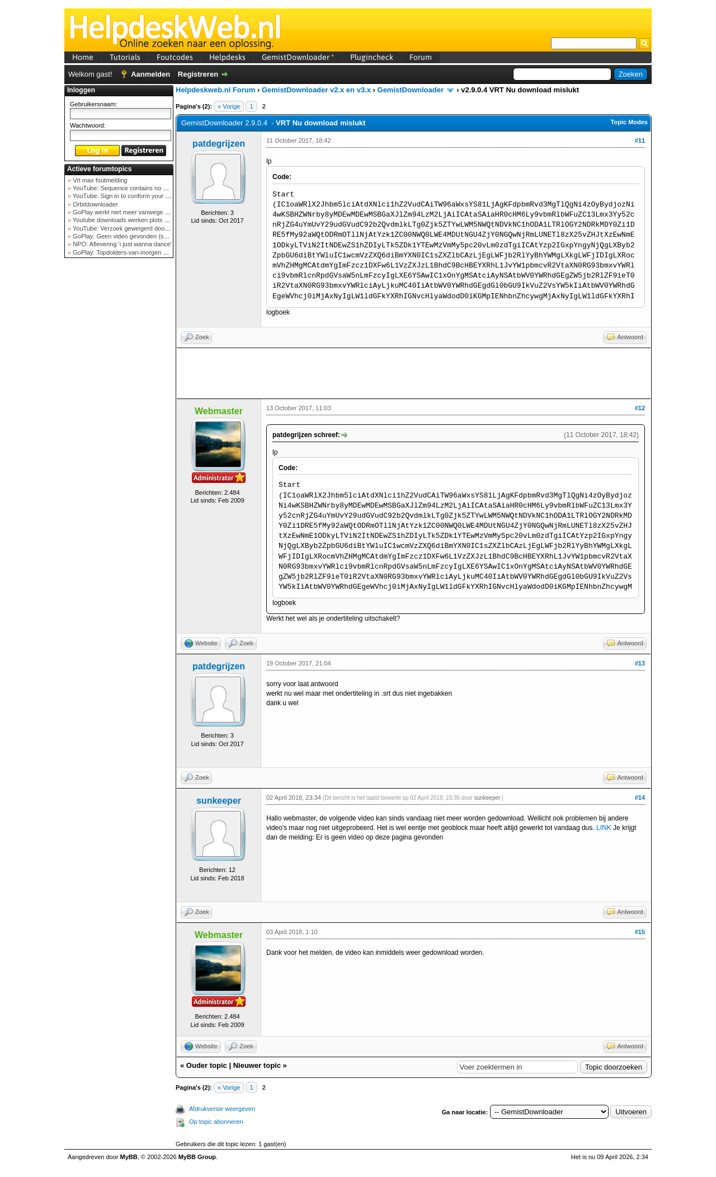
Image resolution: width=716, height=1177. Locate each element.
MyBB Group (197, 1156)
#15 (640, 932)
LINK (603, 828)
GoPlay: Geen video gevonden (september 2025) (139, 236)
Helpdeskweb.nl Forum (215, 90)
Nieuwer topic (257, 1065)
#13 (640, 663)
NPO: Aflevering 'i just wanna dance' (121, 244)
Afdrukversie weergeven (222, 1108)
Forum (420, 57)
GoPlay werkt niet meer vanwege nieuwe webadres (142, 212)
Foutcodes (175, 57)
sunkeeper (218, 800)
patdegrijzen (218, 143)
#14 (640, 797)
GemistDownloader (298, 57)
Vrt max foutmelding (99, 180)
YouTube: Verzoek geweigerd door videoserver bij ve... (146, 228)
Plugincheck (371, 57)
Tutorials (125, 57)
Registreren (198, 74)
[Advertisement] (119, 439)
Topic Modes (629, 122)
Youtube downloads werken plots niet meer (130, 220)
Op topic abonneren (216, 1121)
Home (82, 57)
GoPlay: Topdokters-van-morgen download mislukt (140, 252)
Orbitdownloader (94, 204)
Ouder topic (206, 1065)
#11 (640, 140)
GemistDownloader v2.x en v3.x (316, 90)
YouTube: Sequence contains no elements (129, 188)
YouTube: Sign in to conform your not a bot (130, 196)
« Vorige (229, 106)
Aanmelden (150, 74)
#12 (640, 408)
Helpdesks (227, 57)
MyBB (129, 1156)
